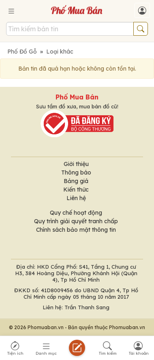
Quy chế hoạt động (76, 212)
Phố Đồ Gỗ (22, 51)
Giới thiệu (76, 164)
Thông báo (76, 172)
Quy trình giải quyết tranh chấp (76, 221)
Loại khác (59, 51)
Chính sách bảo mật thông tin (76, 229)
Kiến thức (76, 189)
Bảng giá (76, 181)
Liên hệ (76, 198)
